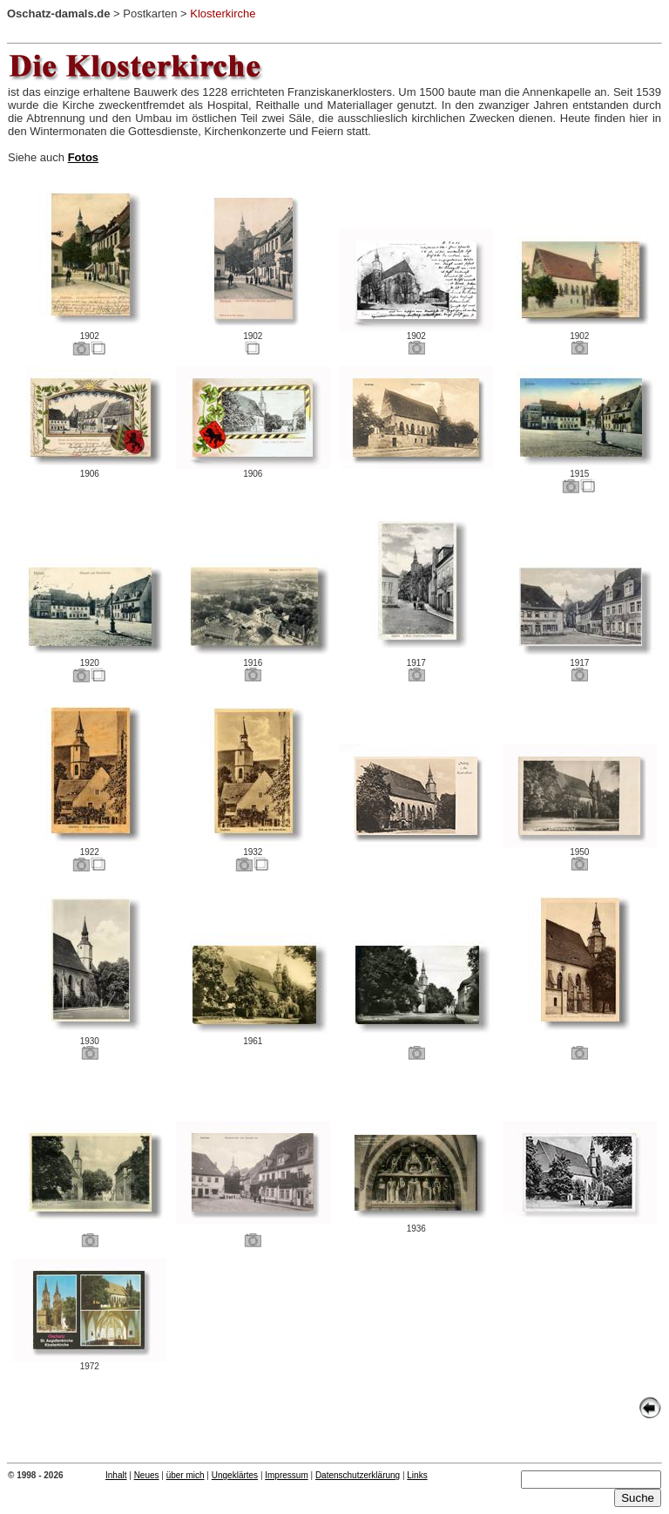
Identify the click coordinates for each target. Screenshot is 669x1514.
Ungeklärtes (235, 1475)
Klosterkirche (222, 13)
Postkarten (150, 13)
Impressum (286, 1475)
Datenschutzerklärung (357, 1475)
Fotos (83, 157)
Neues (146, 1475)
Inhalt (115, 1475)
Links (417, 1475)
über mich (185, 1475)
